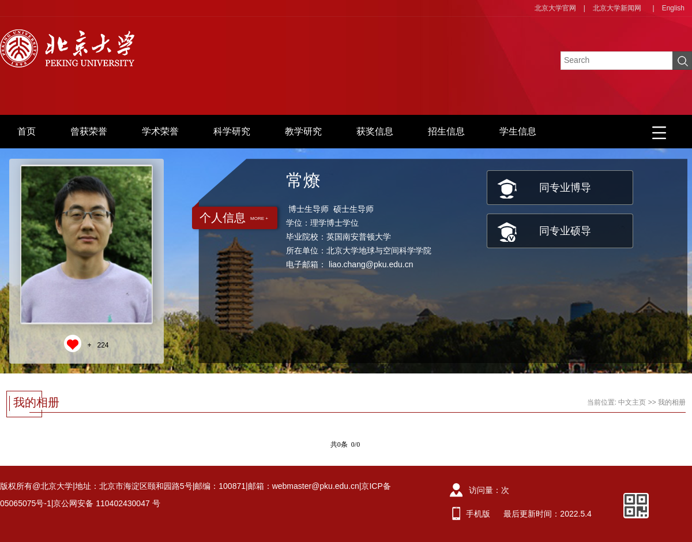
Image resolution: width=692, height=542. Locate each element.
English (673, 8)
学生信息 (517, 131)
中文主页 (632, 402)
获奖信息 (374, 131)
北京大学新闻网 (617, 8)
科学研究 (231, 131)
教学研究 (303, 131)
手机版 (478, 513)
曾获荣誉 (88, 131)
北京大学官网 (555, 8)
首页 (26, 131)
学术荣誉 (160, 131)
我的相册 (672, 402)
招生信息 (446, 131)
